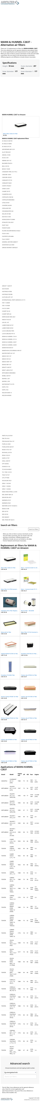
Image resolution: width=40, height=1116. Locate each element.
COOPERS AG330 (7, 205)
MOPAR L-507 (6, 378)
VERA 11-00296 (6, 486)
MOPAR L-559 (6, 381)
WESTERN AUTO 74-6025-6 (9, 506)
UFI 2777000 (5, 478)
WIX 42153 (5, 511)
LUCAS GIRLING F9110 (8, 333)
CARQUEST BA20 (7, 183)
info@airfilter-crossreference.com (31, 1099)
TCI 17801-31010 (7, 472)
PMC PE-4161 (6, 438)
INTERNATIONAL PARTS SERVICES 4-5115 (13, 300)
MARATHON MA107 (7, 347)
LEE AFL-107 (5, 322)
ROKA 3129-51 (6, 455)
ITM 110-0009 (6, 305)
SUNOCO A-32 (6, 466)
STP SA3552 (5, 463)
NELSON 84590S (6, 395)
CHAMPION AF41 (7, 194)
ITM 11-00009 (6, 303)
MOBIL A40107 (6, 376)
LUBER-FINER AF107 (7, 325)
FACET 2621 (5, 225)
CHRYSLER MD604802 (8, 200)
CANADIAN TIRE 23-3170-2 (9, 172)
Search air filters (33, 529)
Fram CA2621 (6, 239)
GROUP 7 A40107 (7, 286)
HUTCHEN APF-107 (7, 297)
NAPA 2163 (5, 390)
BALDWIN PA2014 (7, 163)
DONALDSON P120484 (8, 219)
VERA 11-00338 (6, 489)
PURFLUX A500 (6, 444)
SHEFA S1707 (5, 458)
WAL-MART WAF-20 (7, 494)
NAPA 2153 (5, 387)
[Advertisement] (17, 22)
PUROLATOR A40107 (8, 447)
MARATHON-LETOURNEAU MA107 (11, 350)
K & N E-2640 (5, 308)
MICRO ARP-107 (6, 364)
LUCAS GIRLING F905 (8, 331)
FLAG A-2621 (5, 233)
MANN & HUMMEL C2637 (9, 342)
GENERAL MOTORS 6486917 (10, 242)
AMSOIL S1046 (6, 155)
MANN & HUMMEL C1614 (9, 336)
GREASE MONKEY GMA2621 (10, 247)
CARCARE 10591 (6, 174)
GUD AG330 (5, 289)
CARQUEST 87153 (7, 180)
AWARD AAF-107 (6, 160)
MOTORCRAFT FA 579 (8, 384)
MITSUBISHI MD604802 (9, 373)
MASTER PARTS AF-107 (8, 353)
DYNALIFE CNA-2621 (8, 222)
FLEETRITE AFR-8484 (8, 236)
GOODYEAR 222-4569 (8, 245)
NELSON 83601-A (7, 392)
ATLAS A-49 (5, 157)
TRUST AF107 (6, 475)
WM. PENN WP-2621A (8, 520)
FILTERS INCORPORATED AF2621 (11, 231)
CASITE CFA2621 (6, 186)
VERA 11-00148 (6, 483)
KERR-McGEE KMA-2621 (8, 317)
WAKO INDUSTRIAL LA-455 (9, 492)
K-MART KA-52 (6, 311)
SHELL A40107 (6, 461)
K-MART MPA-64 (6, 314)
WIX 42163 (5, 514)
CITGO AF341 (6, 202)
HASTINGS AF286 (7, 291)
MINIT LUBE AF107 (7, 370)
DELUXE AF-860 (6, 214)
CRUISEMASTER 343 (7, 211)
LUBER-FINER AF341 (7, 328)
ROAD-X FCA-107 (7, 449)
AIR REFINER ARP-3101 (8, 149)
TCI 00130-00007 (7, 469)
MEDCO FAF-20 (6, 359)
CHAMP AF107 (6, 191)
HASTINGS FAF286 (7, 294)
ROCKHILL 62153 (7, 452)
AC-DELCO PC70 (6, 146)
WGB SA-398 (5, 508)
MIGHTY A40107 (6, 367)
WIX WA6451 (5, 517)
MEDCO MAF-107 (7, 362)
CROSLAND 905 (6, 208)
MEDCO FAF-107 (6, 356)
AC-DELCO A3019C (7, 141)
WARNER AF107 (6, 500)
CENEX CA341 (6, 188)
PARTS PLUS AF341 (7, 435)
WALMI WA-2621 (6, 497)
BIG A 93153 (5, 166)
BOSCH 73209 (6, 169)
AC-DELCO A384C (7, 143)
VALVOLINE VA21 (7, 480)
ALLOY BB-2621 (6, 152)
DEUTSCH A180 (6, 217)
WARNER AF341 (6, 503)
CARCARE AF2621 (7, 177)
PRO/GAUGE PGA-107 (8, 441)
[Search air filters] (14, 529)
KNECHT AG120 (6, 319)
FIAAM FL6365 (6, 228)
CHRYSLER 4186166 (7, 197)
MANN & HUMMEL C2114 (9, 339)
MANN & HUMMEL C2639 (9, 345)
